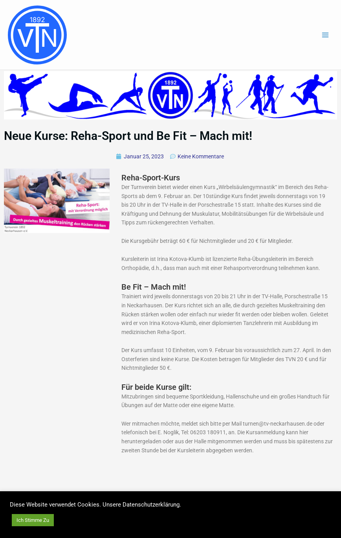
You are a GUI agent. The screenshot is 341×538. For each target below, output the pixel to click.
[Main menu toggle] (325, 35)
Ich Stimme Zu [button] (32, 520)
